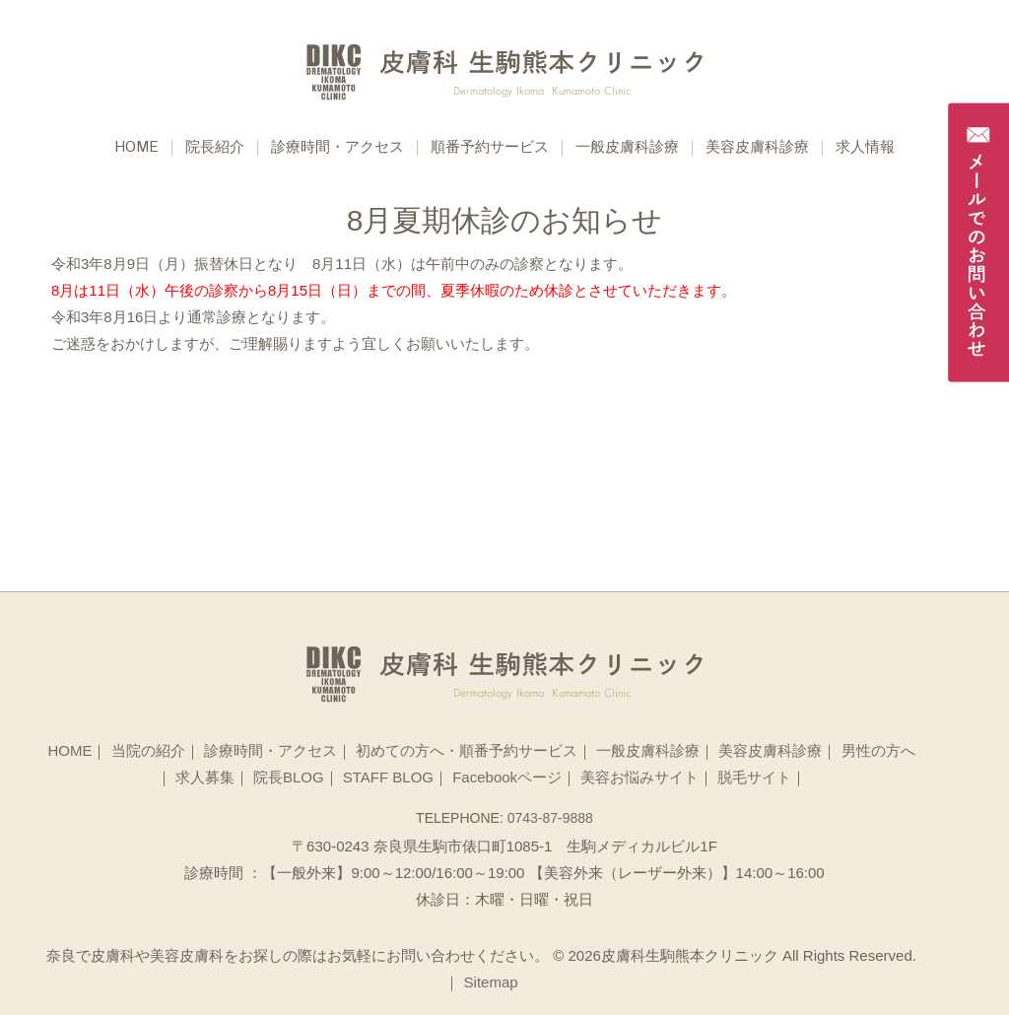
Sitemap (491, 982)
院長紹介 (214, 148)
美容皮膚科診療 (757, 148)
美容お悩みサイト (639, 777)
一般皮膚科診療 (627, 148)
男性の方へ (878, 750)
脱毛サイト (754, 777)
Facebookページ (507, 777)
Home (136, 148)
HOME (69, 750)
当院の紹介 (148, 750)
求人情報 (865, 148)
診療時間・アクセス (337, 148)
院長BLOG (288, 777)
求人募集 (205, 777)
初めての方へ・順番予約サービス (466, 750)
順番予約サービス (490, 148)
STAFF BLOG (388, 777)
